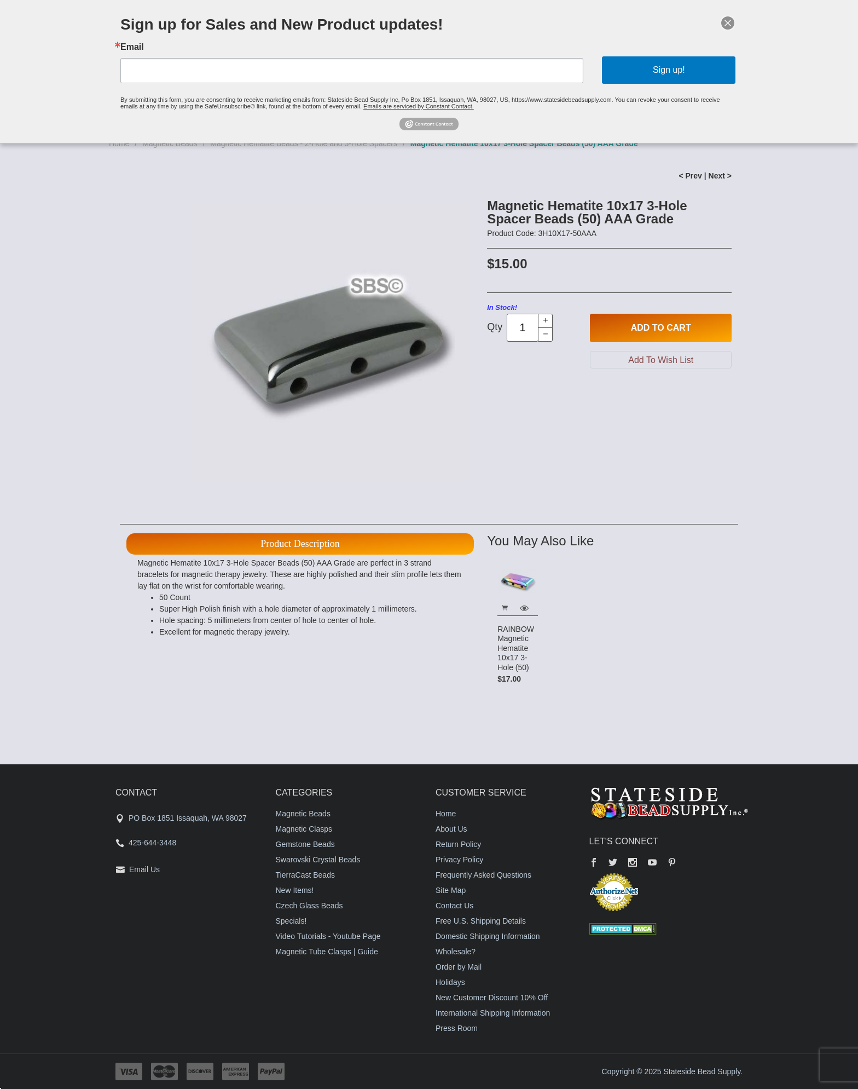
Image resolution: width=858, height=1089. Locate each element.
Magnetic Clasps (304, 829)
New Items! (295, 890)
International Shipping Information (493, 1013)
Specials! (291, 921)
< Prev (690, 175)
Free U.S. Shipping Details (481, 921)
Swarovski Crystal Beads (318, 859)
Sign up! (669, 69)
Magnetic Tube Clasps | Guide (327, 951)
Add (661, 328)
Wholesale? (456, 951)
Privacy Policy (459, 859)
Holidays (450, 982)
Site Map (451, 890)
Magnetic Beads (303, 813)
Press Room (457, 1028)
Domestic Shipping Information (488, 936)
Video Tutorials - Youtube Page (328, 936)
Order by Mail (459, 967)
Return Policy (458, 844)
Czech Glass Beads (309, 905)
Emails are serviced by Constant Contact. (418, 106)
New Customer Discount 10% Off (492, 997)
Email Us (144, 869)
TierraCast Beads (305, 875)
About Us (451, 829)
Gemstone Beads (305, 844)
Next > (720, 175)
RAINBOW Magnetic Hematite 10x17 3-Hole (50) (515, 648)
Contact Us (454, 905)
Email (132, 47)
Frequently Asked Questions (483, 875)
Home (446, 813)
